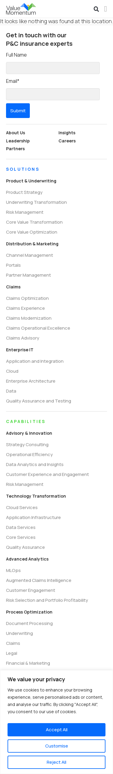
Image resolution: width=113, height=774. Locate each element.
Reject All (56, 762)
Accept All (56, 729)
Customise (56, 746)
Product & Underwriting (31, 181)
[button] (96, 9)
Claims (13, 287)
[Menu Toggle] (105, 9)
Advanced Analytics (27, 559)
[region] (56, 722)
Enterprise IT (19, 350)
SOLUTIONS (22, 169)
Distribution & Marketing (32, 244)
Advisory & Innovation (29, 433)
